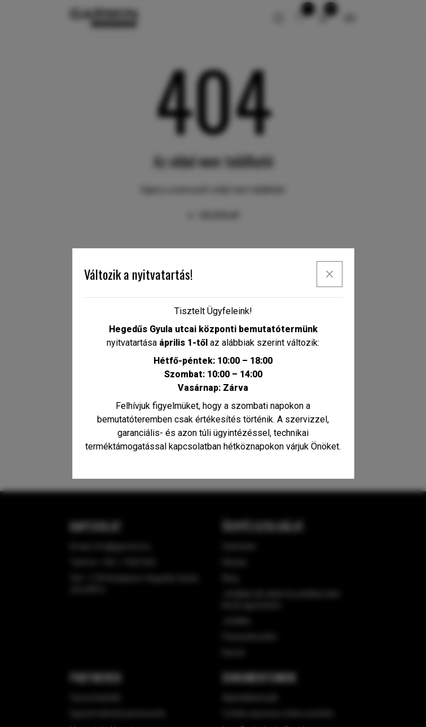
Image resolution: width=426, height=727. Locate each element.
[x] (329, 274)
